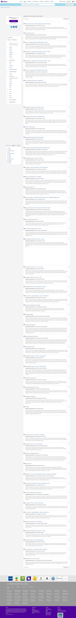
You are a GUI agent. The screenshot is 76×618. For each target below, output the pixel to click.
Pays (8, 586)
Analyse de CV (69, 4)
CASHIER (27, 406)
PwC (9, 152)
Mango (9, 163)
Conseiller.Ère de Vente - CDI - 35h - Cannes (34, 266)
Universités (47, 1)
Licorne (10, 81)
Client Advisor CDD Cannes (30, 377)
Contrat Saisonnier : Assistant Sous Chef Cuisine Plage (36, 549)
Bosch (9, 148)
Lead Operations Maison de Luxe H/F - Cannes (34, 239)
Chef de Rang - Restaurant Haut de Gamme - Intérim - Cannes (37, 51)
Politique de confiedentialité (36, 612)
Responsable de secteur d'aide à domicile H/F (34, 137)
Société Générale (11, 153)
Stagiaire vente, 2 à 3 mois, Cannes (32, 558)
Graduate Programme (13, 69)
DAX (10, 87)
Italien (10, 56)
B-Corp (10, 83)
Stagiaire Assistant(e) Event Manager (32, 305)
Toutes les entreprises (49, 609)
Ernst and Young (11, 150)
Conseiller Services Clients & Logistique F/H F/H (35, 116)
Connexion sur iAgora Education (62, 611)
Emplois (47, 610)
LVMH (9, 149)
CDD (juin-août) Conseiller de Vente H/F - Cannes (35, 530)
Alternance (29, 1)
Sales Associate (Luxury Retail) (31, 219)
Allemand (11, 54)
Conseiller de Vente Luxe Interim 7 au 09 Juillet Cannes (36, 167)
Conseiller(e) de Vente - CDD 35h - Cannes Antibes (35, 355)
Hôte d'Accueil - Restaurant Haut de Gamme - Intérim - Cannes (38, 60)
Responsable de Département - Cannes (33, 228)
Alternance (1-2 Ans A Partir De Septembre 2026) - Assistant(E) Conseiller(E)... (41, 474)
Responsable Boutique (29, 346)
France (5, 7)
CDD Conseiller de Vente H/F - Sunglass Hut (34, 80)
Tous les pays (59, 609)
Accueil (21, 1)
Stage (25, 1)
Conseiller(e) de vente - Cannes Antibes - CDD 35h (35, 286)
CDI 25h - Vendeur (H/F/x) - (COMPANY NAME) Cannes (36, 42)
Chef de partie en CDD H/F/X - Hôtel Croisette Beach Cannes (37, 483)
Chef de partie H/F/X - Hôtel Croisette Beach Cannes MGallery (37, 23)
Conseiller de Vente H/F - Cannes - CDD (33, 277)
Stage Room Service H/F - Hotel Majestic (33, 521)
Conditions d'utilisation (35, 611)
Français (10, 50)
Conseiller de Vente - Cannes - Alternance (33, 443)
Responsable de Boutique (30, 396)
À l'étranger (14, 39)
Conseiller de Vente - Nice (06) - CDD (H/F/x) (34, 502)
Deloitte (9, 161)
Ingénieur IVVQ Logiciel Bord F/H (32, 453)
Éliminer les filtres (13, 44)
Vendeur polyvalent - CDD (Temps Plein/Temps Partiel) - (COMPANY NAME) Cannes (42, 197)
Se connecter (14, 23)
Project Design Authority (30, 324)
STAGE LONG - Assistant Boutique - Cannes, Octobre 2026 (37, 295)
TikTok (9, 156)
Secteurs (24, 586)
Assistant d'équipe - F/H (30, 187)
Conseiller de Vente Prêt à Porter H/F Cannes (34, 107)
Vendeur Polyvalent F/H (30, 126)
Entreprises (41, 1)
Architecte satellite (29, 314)
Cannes (10, 97)
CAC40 (10, 79)
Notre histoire (34, 609)
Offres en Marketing (48, 612)
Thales (9, 154)
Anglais (10, 48)
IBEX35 (10, 85)
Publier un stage (62, 1)
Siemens (9, 160)
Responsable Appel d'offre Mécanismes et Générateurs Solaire (38, 207)
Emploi (2, 7)
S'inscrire (13, 21)
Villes (13, 586)
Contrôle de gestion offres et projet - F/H (33, 492)
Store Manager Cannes (29, 33)
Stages (9, 39)
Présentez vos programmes (61, 610)
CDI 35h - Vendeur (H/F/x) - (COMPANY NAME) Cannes (36, 70)
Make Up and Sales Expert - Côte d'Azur (33, 176)
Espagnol (11, 52)
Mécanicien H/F (28, 463)
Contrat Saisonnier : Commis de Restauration (34, 540)
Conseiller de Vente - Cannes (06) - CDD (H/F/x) (34, 434)
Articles (51, 1)
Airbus (9, 157)
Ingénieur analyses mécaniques (31, 336)
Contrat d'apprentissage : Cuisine (32, 387)
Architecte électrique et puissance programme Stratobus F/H (37, 147)
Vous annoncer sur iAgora (35, 610)
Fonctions (18, 586)
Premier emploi (35, 1)
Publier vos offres (48, 614)
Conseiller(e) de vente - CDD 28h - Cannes (33, 158)
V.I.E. (10, 63)
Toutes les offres (48, 608)
